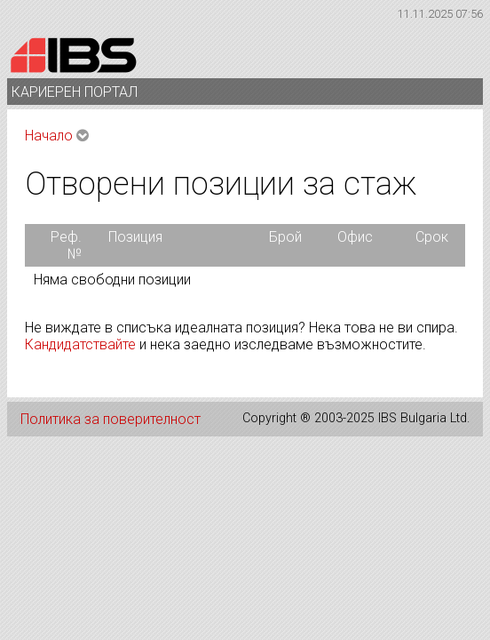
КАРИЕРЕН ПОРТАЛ (78, 92)
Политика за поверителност (110, 419)
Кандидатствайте (80, 344)
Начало (49, 135)
